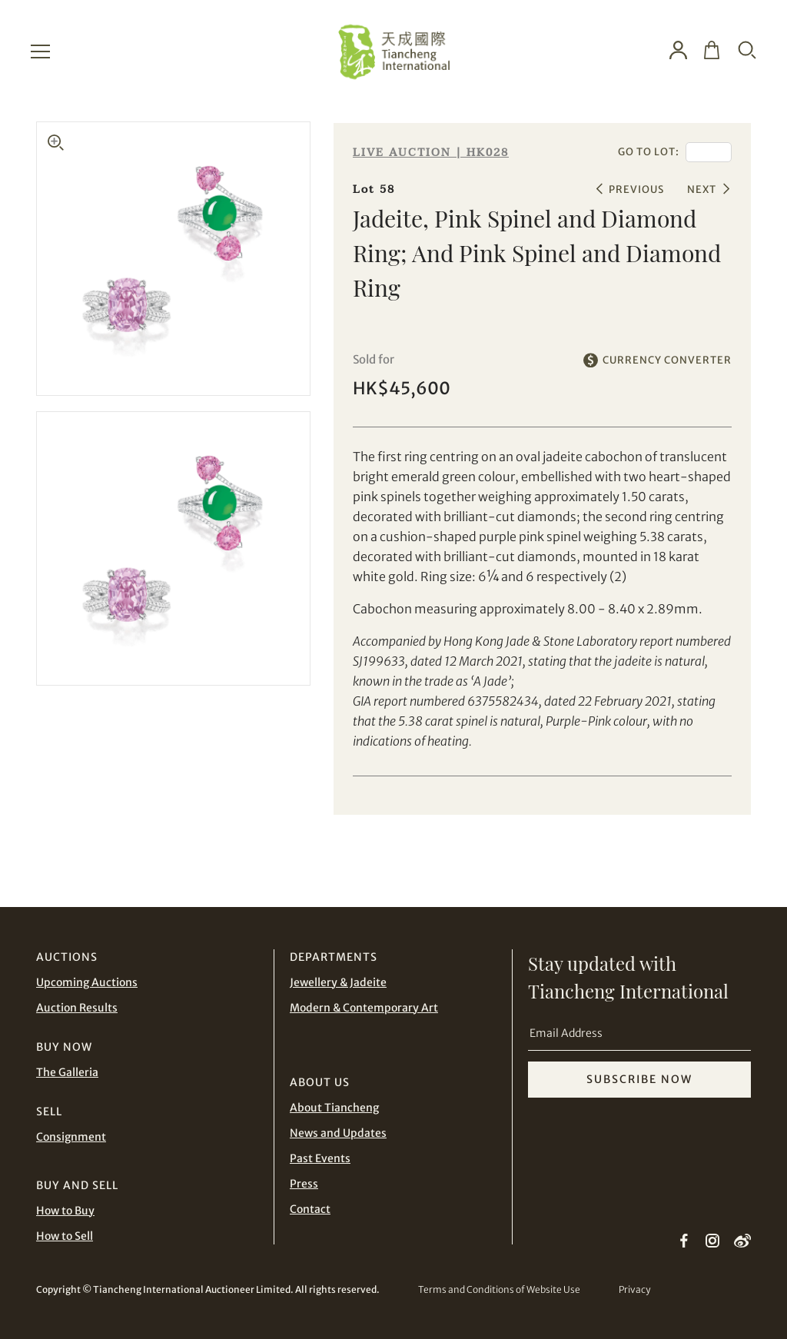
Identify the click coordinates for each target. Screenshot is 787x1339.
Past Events (320, 1158)
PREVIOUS (636, 189)
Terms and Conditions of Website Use (499, 1289)
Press (304, 1184)
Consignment (71, 1137)
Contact (310, 1209)
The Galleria (67, 1072)
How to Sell (64, 1236)
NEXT (701, 189)
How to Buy (65, 1211)
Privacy (634, 1289)
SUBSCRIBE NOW (639, 1079)
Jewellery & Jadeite (338, 982)
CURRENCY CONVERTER (667, 360)
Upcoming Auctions (87, 982)
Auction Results (77, 1008)
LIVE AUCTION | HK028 (431, 153)
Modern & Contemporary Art (364, 1008)
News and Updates (338, 1133)
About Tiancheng (334, 1108)
